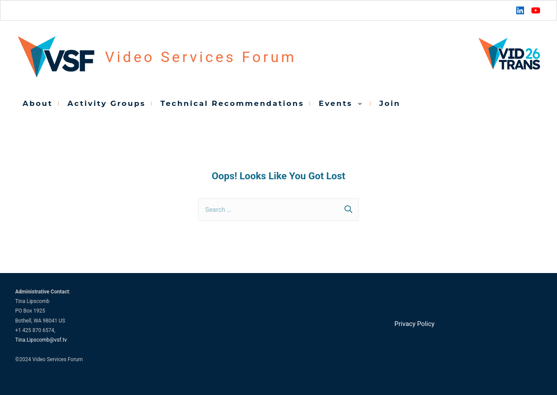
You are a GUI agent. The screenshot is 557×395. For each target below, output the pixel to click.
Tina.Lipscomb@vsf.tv (41, 340)
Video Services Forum (200, 57)
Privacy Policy (414, 324)
